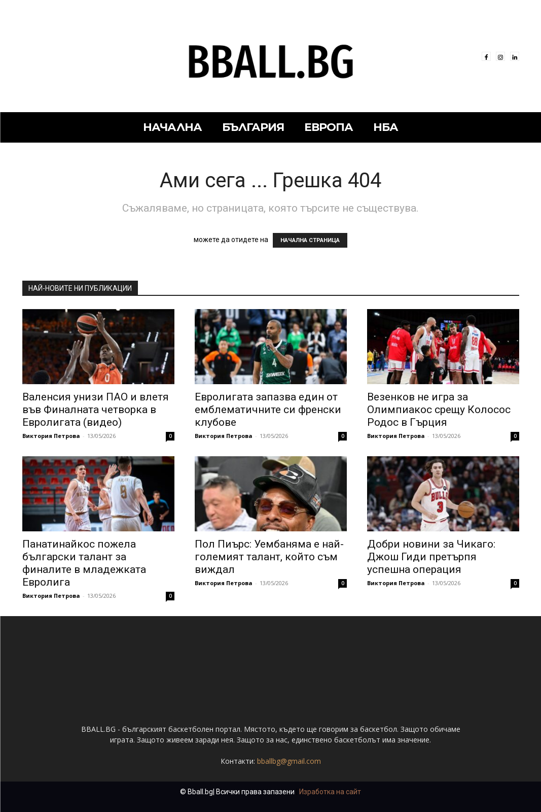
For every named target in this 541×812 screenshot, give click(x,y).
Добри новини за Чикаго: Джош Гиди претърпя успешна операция (431, 557)
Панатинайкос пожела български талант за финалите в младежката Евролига (84, 563)
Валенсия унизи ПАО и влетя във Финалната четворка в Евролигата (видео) (95, 409)
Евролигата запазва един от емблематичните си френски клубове (268, 409)
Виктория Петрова (51, 435)
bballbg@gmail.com (289, 761)
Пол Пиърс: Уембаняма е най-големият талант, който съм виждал (269, 557)
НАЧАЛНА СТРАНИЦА (310, 240)
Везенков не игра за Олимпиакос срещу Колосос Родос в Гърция (439, 409)
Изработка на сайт (330, 792)
